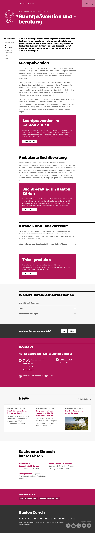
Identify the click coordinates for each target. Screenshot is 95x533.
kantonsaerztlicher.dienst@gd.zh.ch (38, 376)
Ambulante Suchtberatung (9, 46)
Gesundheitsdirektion (49, 498)
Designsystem (40, 522)
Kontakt (7, 55)
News (6, 58)
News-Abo (38, 519)
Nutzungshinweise (24, 524)
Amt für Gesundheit (28, 498)
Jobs (73, 519)
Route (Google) (28, 367)
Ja (64, 331)
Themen (22, 3)
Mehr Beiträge (84, 399)
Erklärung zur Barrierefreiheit (55, 522)
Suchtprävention (9, 42)
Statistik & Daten (61, 519)
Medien (48, 519)
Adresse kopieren (29, 370)
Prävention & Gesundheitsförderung (34, 11)
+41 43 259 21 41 (66, 359)
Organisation (32, 3)
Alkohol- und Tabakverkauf (8, 51)
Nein (72, 331)
